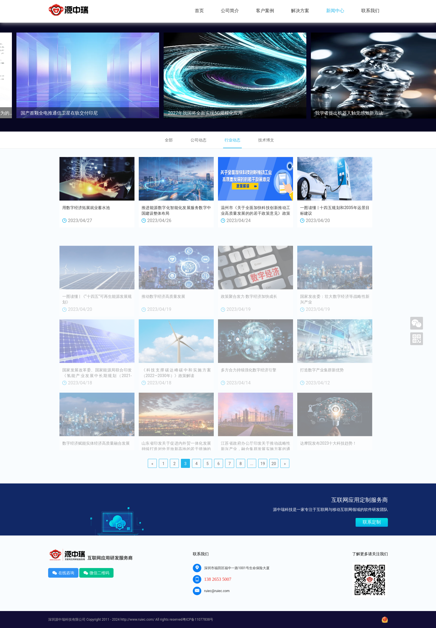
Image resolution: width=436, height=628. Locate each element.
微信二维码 (96, 572)
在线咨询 (63, 572)
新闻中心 (335, 10)
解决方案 (300, 10)
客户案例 (265, 10)
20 (274, 463)
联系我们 (370, 10)
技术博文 (266, 140)
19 (262, 463)
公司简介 (230, 10)
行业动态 (232, 140)
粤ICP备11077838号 (198, 619)
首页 (199, 10)
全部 (169, 140)
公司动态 (198, 140)
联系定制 (372, 522)
